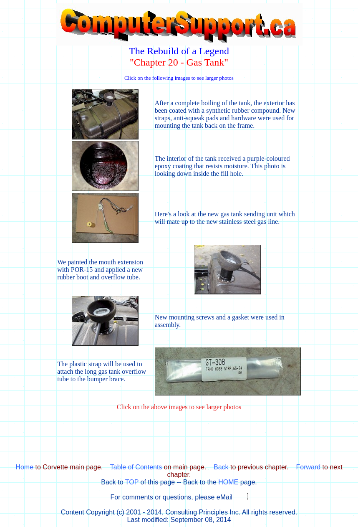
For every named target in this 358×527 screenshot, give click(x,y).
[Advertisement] (179, 444)
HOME (228, 482)
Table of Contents (136, 467)
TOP (132, 482)
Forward (308, 467)
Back (221, 467)
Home (24, 467)
